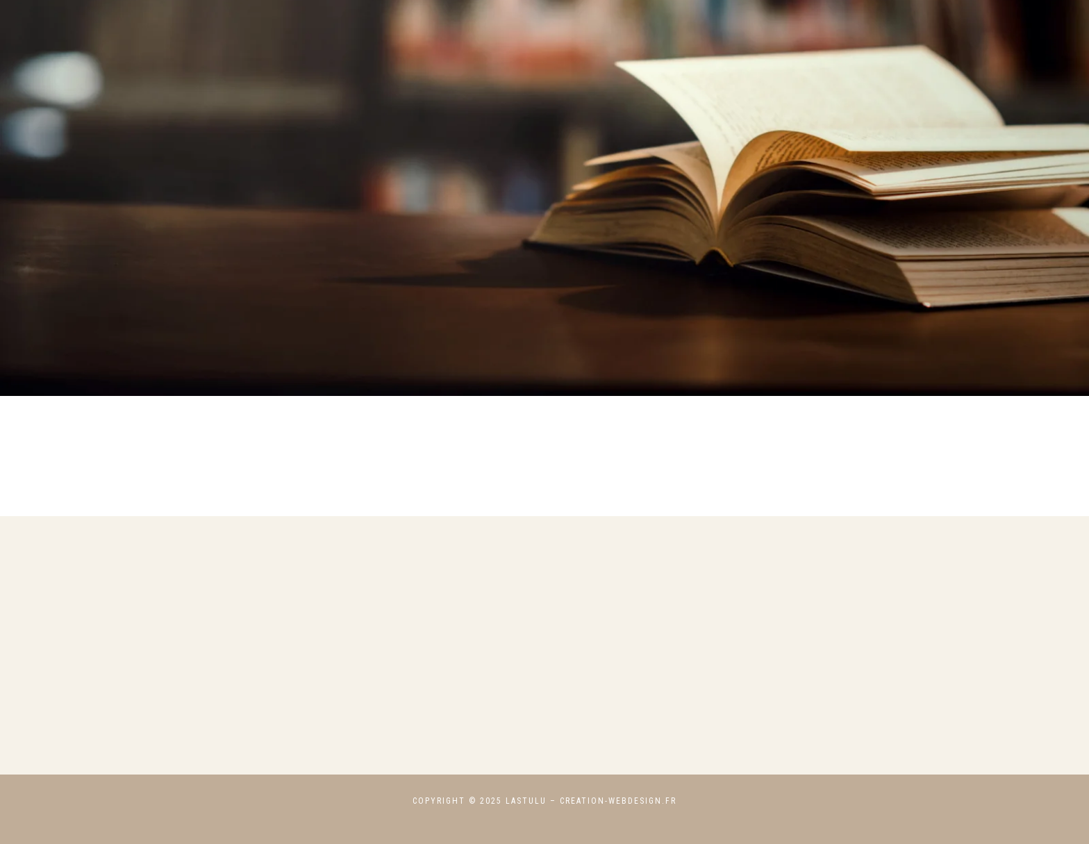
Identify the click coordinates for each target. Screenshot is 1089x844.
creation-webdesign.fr (618, 801)
